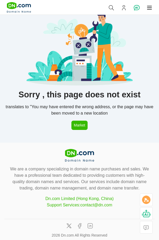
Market (79, 125)
